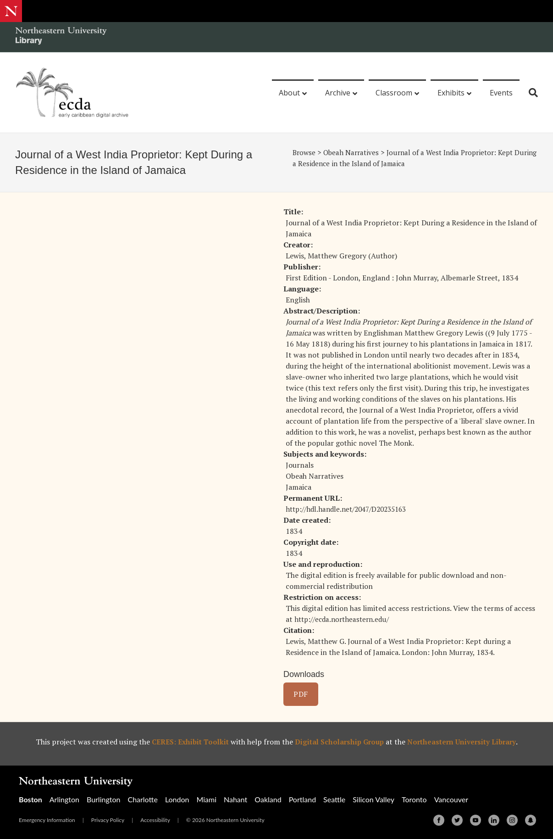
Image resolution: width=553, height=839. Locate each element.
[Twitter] (457, 820)
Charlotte (142, 799)
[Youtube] (475, 820)
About (289, 93)
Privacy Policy (107, 820)
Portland (302, 799)
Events (501, 93)
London (177, 799)
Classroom (394, 93)
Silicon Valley (373, 799)
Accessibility (155, 820)
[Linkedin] (493, 820)
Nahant (235, 799)
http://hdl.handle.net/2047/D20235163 (351, 509)
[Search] (530, 92)
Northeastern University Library (465, 742)
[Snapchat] (530, 820)
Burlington (103, 799)
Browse (305, 152)
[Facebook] (438, 820)
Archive (337, 93)
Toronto (414, 799)
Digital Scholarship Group (339, 742)
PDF (300, 694)
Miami (206, 799)
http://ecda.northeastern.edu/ (344, 619)
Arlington (64, 799)
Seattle (334, 799)
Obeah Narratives (353, 152)
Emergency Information (47, 820)
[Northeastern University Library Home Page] (61, 37)
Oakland (267, 799)
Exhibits (451, 93)
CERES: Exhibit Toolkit (186, 742)
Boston (30, 799)
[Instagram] (512, 820)
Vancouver (451, 799)
